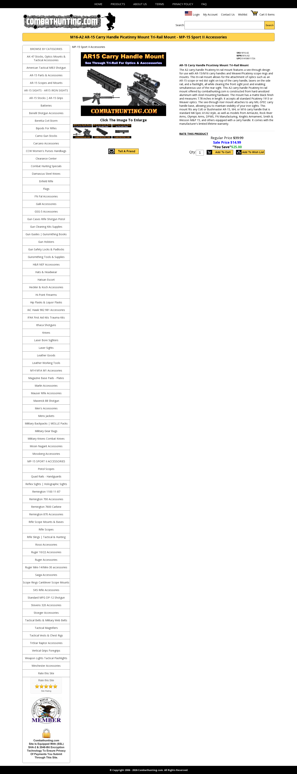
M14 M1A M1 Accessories (46, 370)
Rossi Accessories (46, 544)
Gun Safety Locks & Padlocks (46, 249)
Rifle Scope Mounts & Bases (46, 522)
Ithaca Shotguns (46, 325)
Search (270, 25)
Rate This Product (193, 133)
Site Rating (46, 691)
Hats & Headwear (46, 272)
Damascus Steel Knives (46, 173)
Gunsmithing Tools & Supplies (46, 257)
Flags (46, 189)
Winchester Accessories (46, 665)
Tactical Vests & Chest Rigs (46, 635)
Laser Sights (46, 348)
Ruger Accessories (46, 559)
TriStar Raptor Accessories (46, 643)
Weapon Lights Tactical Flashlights (46, 658)
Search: (180, 25)
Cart (262, 14)
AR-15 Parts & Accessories (46, 75)
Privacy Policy (182, 4)
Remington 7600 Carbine (46, 506)
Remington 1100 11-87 (46, 491)
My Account (210, 14)
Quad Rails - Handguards (46, 476)
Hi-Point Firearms (46, 295)
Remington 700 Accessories (46, 499)
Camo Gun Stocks (46, 136)
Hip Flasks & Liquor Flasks (46, 302)
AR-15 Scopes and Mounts (46, 83)
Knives (46, 332)
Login (196, 14)
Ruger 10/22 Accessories (46, 552)
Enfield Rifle (46, 181)
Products (118, 4)
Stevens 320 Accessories (46, 605)
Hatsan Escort (46, 279)
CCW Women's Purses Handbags (46, 151)
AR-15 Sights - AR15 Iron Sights (46, 90)
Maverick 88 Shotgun (46, 401)
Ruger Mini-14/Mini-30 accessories (46, 567)
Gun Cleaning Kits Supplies (46, 226)
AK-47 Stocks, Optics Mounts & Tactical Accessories (46, 58)
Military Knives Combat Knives (46, 438)
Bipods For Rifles (46, 128)
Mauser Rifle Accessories (46, 393)
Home (98, 4)
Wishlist (242, 14)
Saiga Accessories (46, 575)
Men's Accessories (46, 408)
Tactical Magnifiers (46, 628)
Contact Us (228, 14)
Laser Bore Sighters (46, 340)
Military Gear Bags (46, 431)
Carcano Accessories (46, 143)
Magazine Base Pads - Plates (46, 378)
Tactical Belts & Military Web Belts (46, 620)
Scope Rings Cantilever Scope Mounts (46, 582)
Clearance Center (46, 158)
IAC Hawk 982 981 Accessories (46, 310)
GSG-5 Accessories (46, 211)
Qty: (192, 152)
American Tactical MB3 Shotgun (46, 67)
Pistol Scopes (46, 469)
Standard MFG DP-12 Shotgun (46, 597)
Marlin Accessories (46, 385)
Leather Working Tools (46, 363)
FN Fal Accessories (46, 196)
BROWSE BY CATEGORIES (46, 49)
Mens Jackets (46, 416)
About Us (140, 4)
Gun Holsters (46, 242)
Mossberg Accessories (46, 454)
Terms (159, 4)
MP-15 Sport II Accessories (46, 461)
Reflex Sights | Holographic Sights (46, 484)
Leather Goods (46, 355)
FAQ (204, 4)
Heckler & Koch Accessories (46, 287)
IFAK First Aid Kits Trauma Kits (46, 317)
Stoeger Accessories (46, 612)
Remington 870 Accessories (46, 514)
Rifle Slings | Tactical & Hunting (46, 537)
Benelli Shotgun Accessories (46, 113)
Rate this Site (46, 673)
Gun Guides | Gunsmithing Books (46, 234)
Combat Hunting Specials (46, 166)
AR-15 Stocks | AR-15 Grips (46, 98)
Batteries (46, 105)
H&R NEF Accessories (46, 264)
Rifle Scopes (46, 529)
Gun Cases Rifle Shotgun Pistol (46, 219)
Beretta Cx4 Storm (46, 120)
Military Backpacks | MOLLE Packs (46, 423)
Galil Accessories (46, 204)
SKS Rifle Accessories (46, 590)
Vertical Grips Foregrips (46, 650)
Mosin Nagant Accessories (46, 446)
